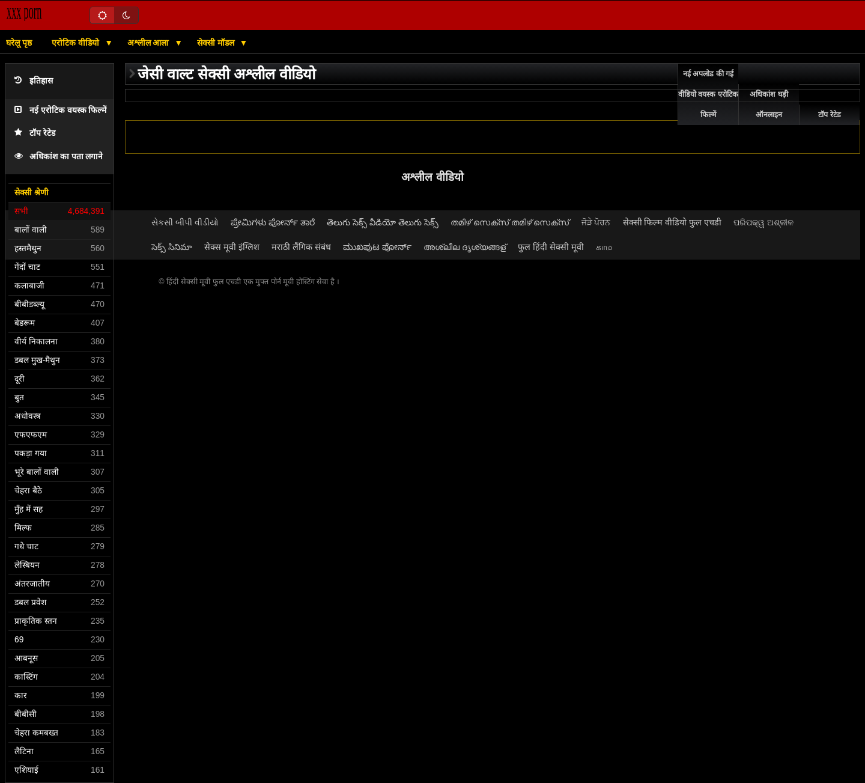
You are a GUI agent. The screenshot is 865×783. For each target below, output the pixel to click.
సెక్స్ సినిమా (171, 247)
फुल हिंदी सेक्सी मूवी (551, 247)
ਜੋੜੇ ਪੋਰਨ (596, 222)
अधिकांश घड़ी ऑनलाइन (769, 104)
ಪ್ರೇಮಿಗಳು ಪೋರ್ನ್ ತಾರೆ (273, 222)
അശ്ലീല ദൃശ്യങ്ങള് (464, 247)
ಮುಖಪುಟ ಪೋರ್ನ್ (377, 247)
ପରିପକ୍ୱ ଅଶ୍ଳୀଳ (763, 222)
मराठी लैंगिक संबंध (301, 247)
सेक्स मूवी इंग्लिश (232, 247)
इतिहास (33, 80)
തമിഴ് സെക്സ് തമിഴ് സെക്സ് (510, 222)
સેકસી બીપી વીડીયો (185, 222)
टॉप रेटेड (34, 133)
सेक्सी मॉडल (217, 42)
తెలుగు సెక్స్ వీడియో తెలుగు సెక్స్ (383, 222)
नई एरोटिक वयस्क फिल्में (60, 110)
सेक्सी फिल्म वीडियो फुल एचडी (672, 222)
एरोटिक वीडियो (77, 42)
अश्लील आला (149, 42)
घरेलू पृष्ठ (19, 42)
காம (604, 247)
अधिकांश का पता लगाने (58, 156)
